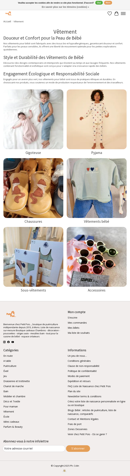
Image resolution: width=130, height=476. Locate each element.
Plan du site (74, 391)
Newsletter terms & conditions (84, 396)
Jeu (5, 376)
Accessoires (96, 290)
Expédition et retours (79, 381)
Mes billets (73, 327)
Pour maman (10, 406)
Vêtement (8, 411)
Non (108, 2)
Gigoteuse (33, 152)
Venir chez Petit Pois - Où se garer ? (87, 434)
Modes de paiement (79, 376)
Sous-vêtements (33, 290)
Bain (5, 391)
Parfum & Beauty (13, 426)
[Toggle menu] (123, 13)
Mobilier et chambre (14, 396)
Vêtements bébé (96, 221)
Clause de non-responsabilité (83, 366)
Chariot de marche (13, 386)
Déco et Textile (11, 401)
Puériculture (9, 366)
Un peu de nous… (77, 355)
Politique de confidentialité (82, 371)
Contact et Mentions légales (83, 419)
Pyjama (96, 152)
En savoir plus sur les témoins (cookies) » (65, 7)
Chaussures (33, 221)
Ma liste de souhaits (79, 332)
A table (7, 360)
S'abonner (78, 448)
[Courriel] (34, 448)
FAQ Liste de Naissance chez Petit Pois (89, 386)
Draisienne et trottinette (16, 381)
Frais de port (75, 424)
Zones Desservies (77, 429)
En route (8, 355)
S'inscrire (72, 317)
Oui (99, 2)
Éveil (5, 371)
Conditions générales (79, 360)
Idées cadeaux (11, 421)
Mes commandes (77, 322)
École (6, 416)
